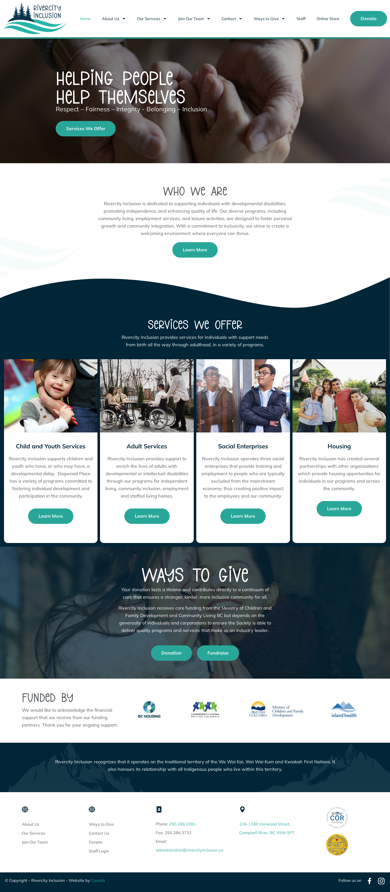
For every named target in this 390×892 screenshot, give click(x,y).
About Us (114, 18)
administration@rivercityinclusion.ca (189, 850)
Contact (232, 18)
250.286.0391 (182, 823)
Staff (300, 18)
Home (85, 18)
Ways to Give (269, 18)
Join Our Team (194, 18)
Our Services (152, 18)
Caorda (98, 880)
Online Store (328, 18)
